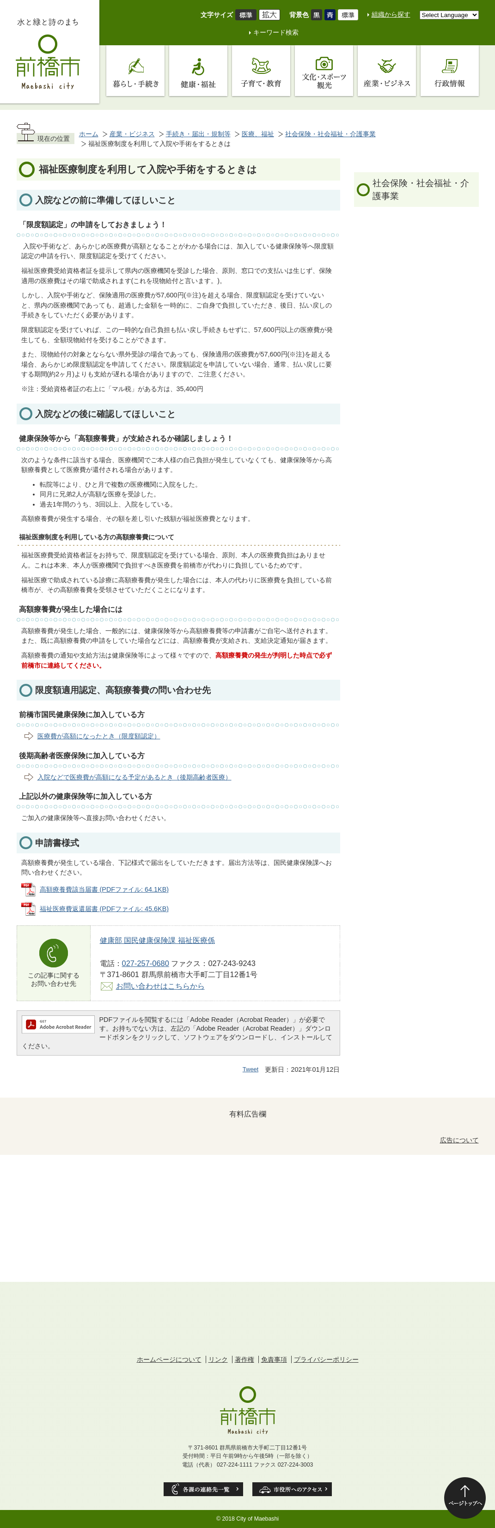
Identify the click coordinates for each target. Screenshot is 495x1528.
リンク (218, 1359)
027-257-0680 (145, 963)
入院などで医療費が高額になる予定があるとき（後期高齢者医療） (134, 777)
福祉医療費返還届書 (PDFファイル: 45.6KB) (104, 908)
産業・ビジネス (132, 134)
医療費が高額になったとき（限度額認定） (98, 736)
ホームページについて (169, 1359)
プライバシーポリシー (326, 1359)
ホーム (88, 134)
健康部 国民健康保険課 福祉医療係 (157, 940)
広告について (459, 1140)
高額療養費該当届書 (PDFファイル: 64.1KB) (104, 889)
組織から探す (391, 14)
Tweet (251, 1069)
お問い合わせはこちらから (160, 986)
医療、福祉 (258, 134)
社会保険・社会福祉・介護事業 (330, 134)
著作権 (244, 1359)
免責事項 (274, 1359)
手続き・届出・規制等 (198, 134)
